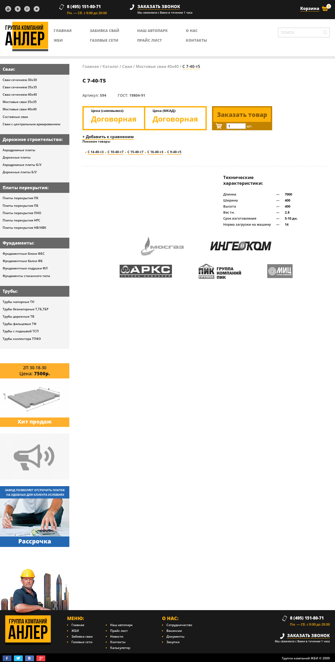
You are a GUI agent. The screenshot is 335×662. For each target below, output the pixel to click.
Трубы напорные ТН (18, 302)
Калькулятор (120, 647)
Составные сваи (15, 117)
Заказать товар (242, 114)
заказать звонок (158, 6)
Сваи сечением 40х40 (20, 94)
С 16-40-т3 (155, 152)
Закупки (173, 642)
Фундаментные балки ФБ (23, 261)
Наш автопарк (152, 30)
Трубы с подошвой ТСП (21, 331)
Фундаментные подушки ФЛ (25, 268)
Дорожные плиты (17, 157)
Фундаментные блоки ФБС (24, 253)
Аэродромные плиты (19, 150)
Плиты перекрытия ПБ (20, 205)
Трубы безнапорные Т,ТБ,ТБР (25, 309)
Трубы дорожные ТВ (18, 316)
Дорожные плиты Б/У (20, 172)
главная (63, 30)
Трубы (9, 291)
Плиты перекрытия (25, 188)
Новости (116, 636)
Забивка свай (104, 30)
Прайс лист (149, 40)
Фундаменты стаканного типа (26, 276)
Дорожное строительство (32, 139)
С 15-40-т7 (135, 152)
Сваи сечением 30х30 (20, 80)
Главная (90, 66)
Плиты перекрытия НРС (21, 220)
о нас (192, 30)
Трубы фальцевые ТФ (19, 324)
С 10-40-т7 (116, 152)
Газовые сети (104, 40)
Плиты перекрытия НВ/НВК (24, 227)
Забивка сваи (82, 636)
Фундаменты (18, 243)
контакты (196, 40)
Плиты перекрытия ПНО (22, 213)
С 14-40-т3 (96, 152)
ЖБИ (58, 40)
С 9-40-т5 (174, 152)
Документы (175, 636)
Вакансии (174, 630)
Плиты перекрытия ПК (20, 198)
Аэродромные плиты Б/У (22, 164)
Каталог (111, 66)
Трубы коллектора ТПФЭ (22, 339)
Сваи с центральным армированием (31, 124)
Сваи (8, 69)
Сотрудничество (179, 625)
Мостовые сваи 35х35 (20, 102)
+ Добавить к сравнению (108, 136)
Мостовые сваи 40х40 (20, 109)
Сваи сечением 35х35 (20, 87)
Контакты (118, 642)
